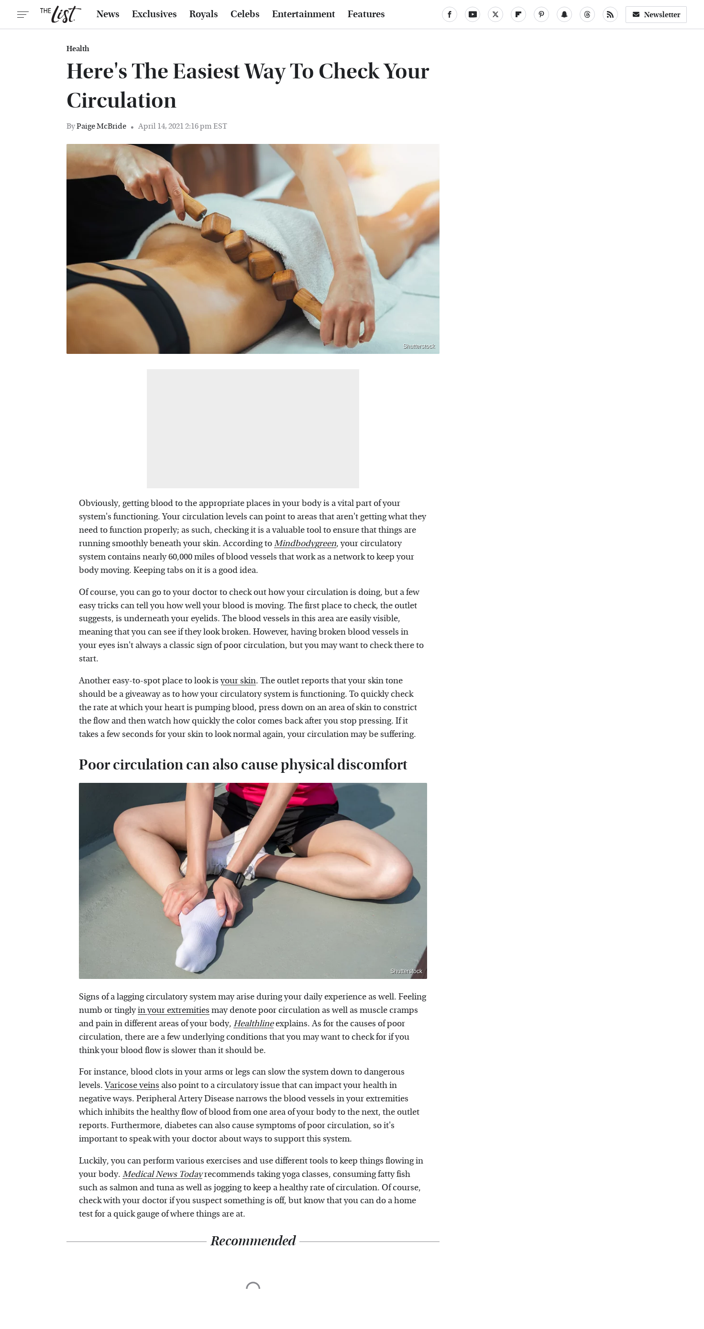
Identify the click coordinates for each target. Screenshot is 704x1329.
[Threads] (587, 14)
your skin (238, 681)
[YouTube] (472, 14)
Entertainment (303, 14)
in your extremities (173, 1010)
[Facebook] (449, 14)
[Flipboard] (518, 14)
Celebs (245, 14)
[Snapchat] (564, 14)
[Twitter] (495, 14)
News (108, 14)
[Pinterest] (541, 14)
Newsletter (656, 14)
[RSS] (610, 14)
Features (366, 14)
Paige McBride (101, 126)
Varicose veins (132, 1085)
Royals (203, 14)
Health (77, 49)
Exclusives (154, 14)
